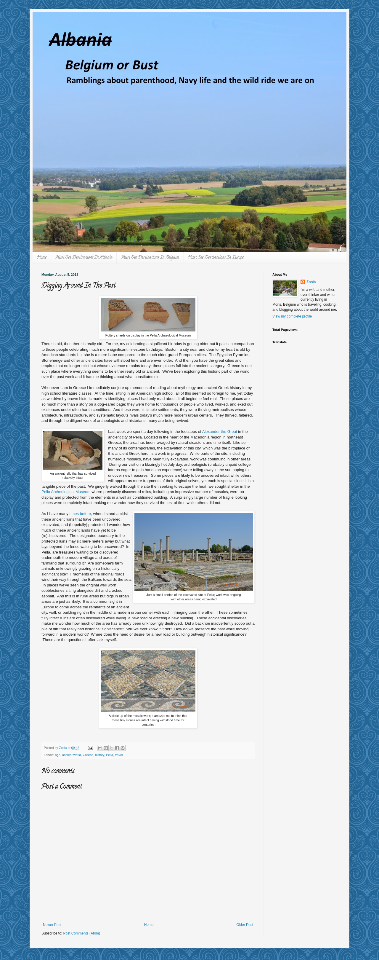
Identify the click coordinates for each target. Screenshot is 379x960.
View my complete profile (292, 316)
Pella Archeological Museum (66, 491)
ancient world (71, 755)
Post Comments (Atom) (81, 933)
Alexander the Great (219, 431)
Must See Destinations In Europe (216, 258)
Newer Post (52, 925)
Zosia (311, 282)
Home (41, 258)
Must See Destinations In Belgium (150, 258)
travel (119, 755)
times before (80, 513)
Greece (88, 755)
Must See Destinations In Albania (83, 258)
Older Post (244, 925)
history (99, 755)
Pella (109, 755)
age (57, 755)
